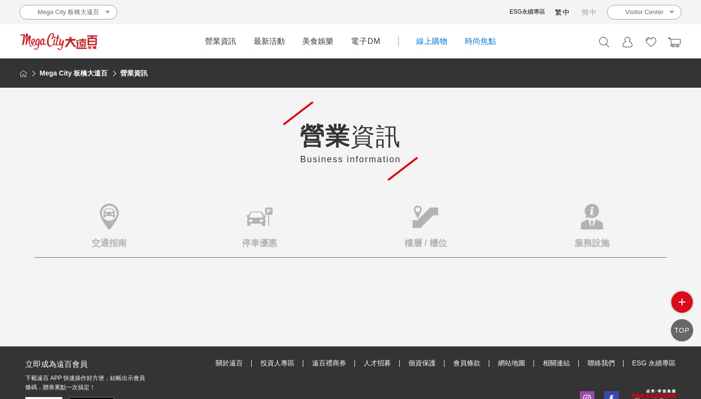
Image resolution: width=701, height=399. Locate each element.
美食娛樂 (317, 41)
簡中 (589, 12)
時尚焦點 (480, 41)
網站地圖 (511, 363)
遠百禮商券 (329, 363)
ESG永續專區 (527, 11)
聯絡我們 (601, 363)
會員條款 (466, 363)
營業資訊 (220, 41)
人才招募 (377, 363)
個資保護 (422, 363)
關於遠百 (229, 363)
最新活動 (269, 41)
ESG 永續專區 (654, 363)
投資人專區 (277, 363)
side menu (682, 302)
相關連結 (556, 363)
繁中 (563, 12)
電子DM (366, 41)
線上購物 (431, 41)
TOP (682, 330)
